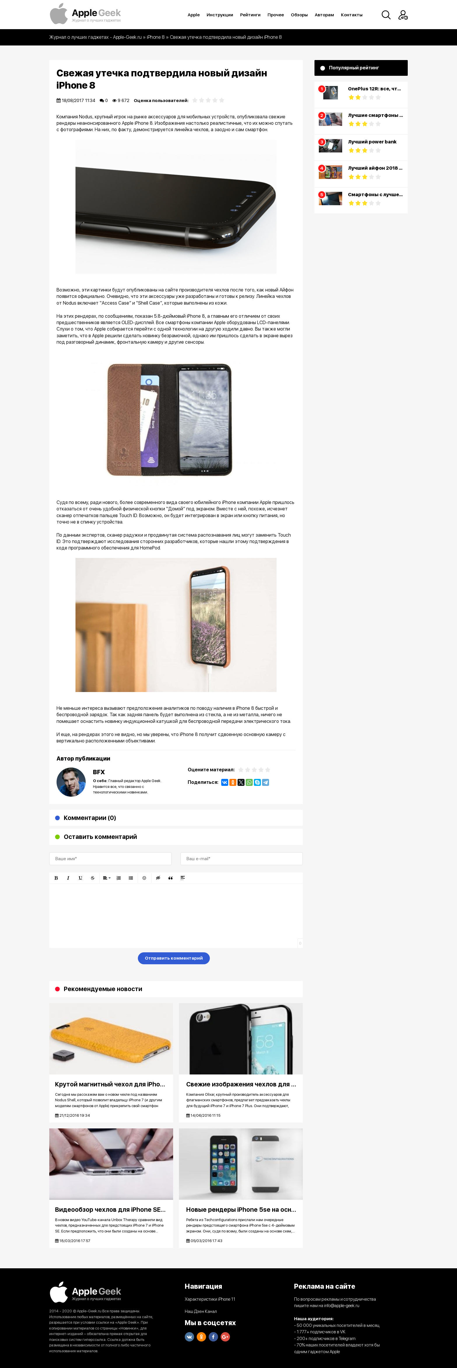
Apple (194, 14)
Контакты (352, 14)
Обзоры (299, 14)
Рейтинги (250, 14)
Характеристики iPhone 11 (210, 1299)
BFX (99, 772)
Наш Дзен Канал (201, 1311)
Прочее (276, 14)
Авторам (324, 14)
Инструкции (220, 14)
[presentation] (93, 959)
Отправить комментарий (174, 958)
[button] (55, 878)
